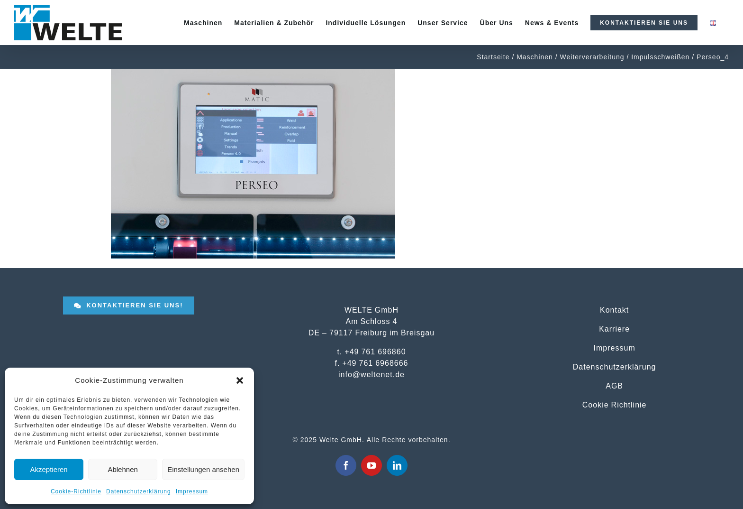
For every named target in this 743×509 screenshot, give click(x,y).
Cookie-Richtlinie (76, 491)
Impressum (192, 491)
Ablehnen (122, 469)
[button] (240, 380)
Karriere (614, 329)
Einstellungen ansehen (203, 469)
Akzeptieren (48, 469)
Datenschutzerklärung (138, 491)
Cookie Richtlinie (614, 404)
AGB (614, 385)
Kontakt (614, 310)
